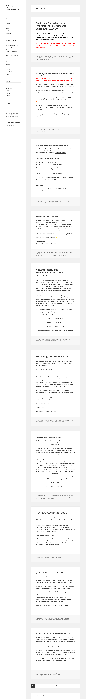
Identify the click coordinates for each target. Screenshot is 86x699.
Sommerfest (54, 421)
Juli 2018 (8, 90)
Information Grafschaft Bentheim (47, 39)
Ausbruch (38, 57)
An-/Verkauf (9, 26)
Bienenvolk (42, 201)
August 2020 (9, 71)
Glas (49, 254)
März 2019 (8, 83)
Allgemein (47, 56)
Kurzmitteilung (40, 129)
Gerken (57, 339)
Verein (59, 674)
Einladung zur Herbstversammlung (47, 217)
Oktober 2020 (9, 69)
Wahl (63, 421)
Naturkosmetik (54, 340)
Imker (60, 339)
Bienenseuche (43, 57)
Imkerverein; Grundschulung (55, 201)
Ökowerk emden (62, 497)
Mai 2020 (8, 76)
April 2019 (8, 81)
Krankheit (49, 57)
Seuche (62, 57)
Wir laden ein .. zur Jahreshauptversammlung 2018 (53, 633)
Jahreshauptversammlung (45, 674)
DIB (71, 252)
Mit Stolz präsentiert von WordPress (44, 696)
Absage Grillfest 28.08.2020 (12, 55)
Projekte (8, 31)
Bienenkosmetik (66, 495)
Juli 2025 (8, 64)
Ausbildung (8, 28)
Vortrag (68, 497)
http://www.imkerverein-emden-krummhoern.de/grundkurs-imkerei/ (54, 92)
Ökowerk (60, 340)
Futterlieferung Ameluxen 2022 (13, 45)
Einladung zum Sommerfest (52, 356)
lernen (69, 201)
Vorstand (59, 421)
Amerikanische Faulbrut (63, 56)
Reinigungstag (69, 254)
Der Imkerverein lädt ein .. (51, 512)
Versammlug (45, 255)
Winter (50, 255)
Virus (71, 57)
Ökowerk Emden (58, 200)
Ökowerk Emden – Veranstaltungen (49, 544)
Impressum (8, 33)
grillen (37, 421)
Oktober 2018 (9, 86)
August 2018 (9, 88)
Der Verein (8, 23)
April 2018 (8, 93)
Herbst (51, 254)
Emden (46, 201)
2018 (68, 252)
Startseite (8, 18)
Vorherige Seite (33, 686)
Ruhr (64, 340)
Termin (37, 202)
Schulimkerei (48, 619)
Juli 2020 (8, 74)
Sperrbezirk (67, 57)
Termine (60, 129)
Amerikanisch (54, 56)
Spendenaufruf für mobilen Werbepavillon (50, 573)
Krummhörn (65, 201)
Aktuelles (8, 21)
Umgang (41, 202)
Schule (43, 619)
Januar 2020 (9, 79)
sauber (37, 255)
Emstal (72, 495)
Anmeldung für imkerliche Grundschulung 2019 (52, 145)
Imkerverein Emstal (46, 340)
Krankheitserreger (56, 57)
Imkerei (67, 618)
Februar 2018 (9, 95)
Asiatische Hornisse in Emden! (13, 43)
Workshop (38, 498)
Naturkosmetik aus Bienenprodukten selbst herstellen (50, 272)
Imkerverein (56, 254)
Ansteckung (71, 56)
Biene (38, 201)
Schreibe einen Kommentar (43, 59)
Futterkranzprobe (43, 254)
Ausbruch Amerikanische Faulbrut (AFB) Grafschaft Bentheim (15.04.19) (51, 25)
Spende (61, 618)
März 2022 (8, 67)
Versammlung (70, 200)
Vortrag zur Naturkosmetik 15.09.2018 (48, 437)
